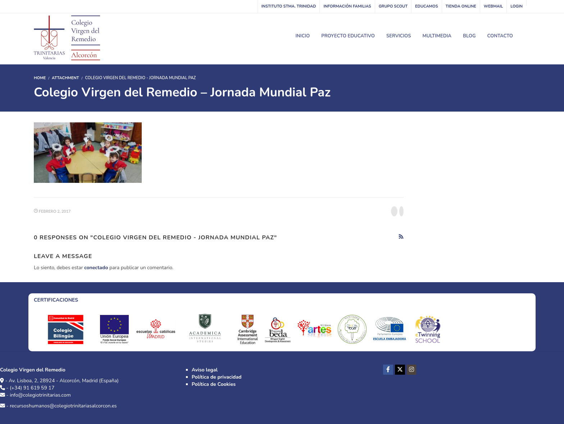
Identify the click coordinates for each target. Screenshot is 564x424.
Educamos (426, 6)
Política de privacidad (217, 377)
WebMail (493, 6)
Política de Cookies (214, 384)
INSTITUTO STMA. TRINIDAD (288, 6)
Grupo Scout (393, 6)
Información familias (347, 6)
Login (516, 6)
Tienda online (461, 6)
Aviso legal (205, 369)
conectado (96, 267)
